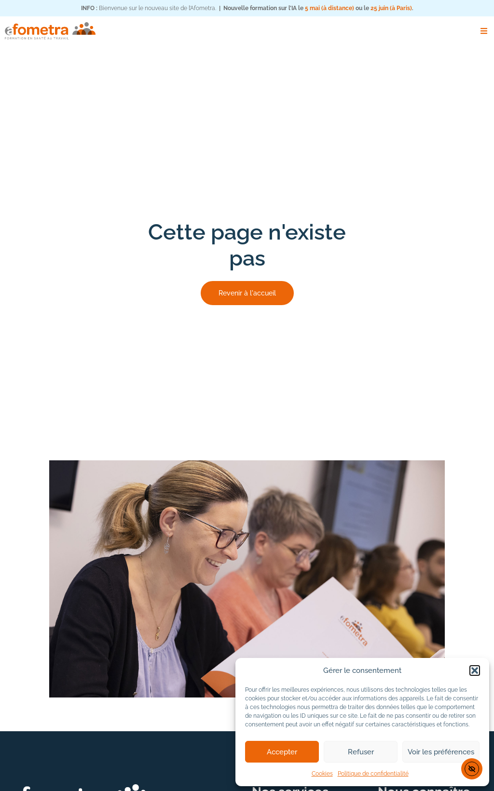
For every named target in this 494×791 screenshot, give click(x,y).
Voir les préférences (441, 752)
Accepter (282, 752)
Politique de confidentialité (373, 773)
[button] (475, 670)
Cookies (322, 773)
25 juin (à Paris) (391, 8)
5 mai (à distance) (329, 8)
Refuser (361, 752)
